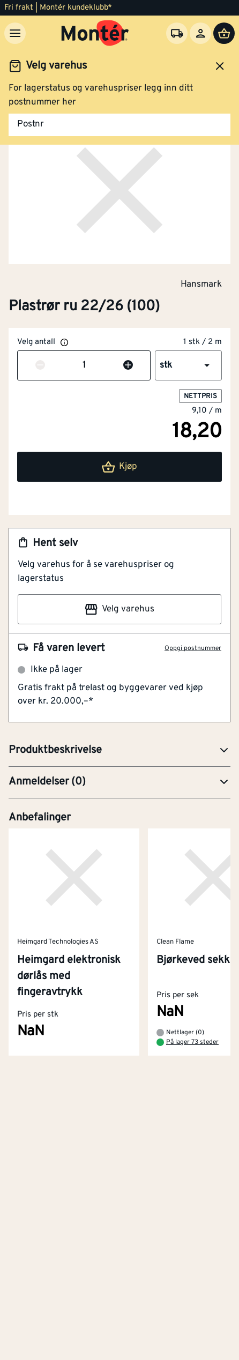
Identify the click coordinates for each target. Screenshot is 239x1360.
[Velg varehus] (177, 33)
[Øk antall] (128, 366)
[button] (188, 365)
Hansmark (201, 284)
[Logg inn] (200, 33)
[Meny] (15, 33)
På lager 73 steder (192, 1042)
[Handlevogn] (224, 33)
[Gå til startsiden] (95, 33)
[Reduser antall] (40, 366)
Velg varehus (119, 609)
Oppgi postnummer (193, 648)
